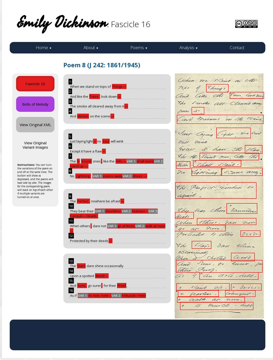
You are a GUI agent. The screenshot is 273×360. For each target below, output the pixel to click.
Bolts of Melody (35, 104)
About (91, 47)
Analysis (188, 47)
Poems (139, 47)
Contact (237, 47)
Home (44, 47)
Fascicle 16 (35, 84)
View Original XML (35, 124)
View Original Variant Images (35, 145)
